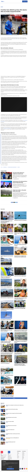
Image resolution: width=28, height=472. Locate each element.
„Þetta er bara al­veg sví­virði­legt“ (6, 266)
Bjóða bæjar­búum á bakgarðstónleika (7, 297)
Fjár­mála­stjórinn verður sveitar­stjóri (20, 287)
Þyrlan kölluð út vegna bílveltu (6, 319)
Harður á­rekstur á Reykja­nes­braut (10, 429)
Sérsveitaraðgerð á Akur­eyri (5, 384)
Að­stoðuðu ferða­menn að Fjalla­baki (20, 220)
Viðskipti (18, 453)
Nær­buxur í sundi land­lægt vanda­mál (7, 375)
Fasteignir (23, 453)
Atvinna (23, 454)
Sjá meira (14, 398)
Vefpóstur (9, 461)
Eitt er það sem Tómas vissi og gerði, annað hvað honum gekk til (14, 413)
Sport (17, 454)
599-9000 (3, 459)
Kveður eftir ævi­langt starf (5, 363)
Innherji (23, 452)
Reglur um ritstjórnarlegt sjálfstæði (3, 455)
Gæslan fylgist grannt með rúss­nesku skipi (11, 425)
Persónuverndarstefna (3, 456)
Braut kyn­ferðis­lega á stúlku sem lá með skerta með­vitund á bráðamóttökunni (6, 222)
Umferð (9, 460)
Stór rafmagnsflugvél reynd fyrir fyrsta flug (11, 417)
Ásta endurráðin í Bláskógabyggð (19, 308)
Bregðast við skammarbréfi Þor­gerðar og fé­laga (12, 409)
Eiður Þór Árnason (3, 13)
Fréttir (18, 452)
